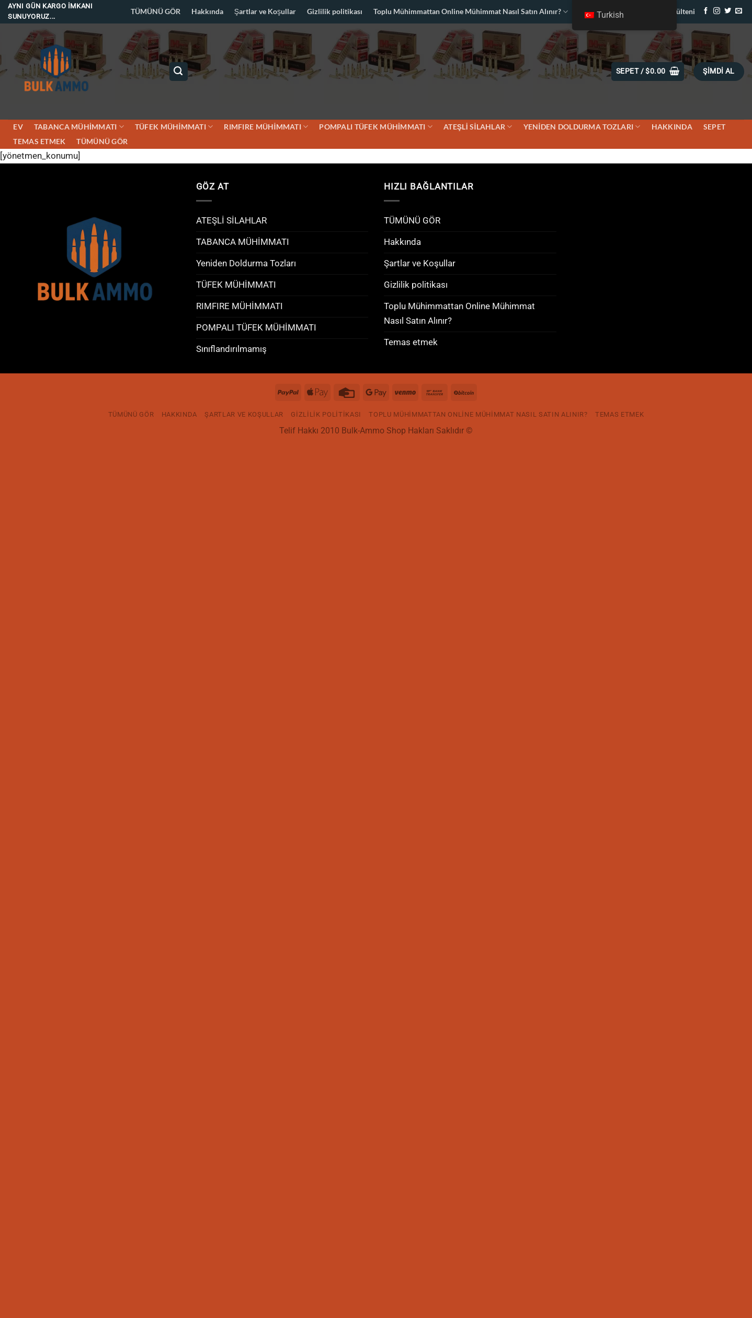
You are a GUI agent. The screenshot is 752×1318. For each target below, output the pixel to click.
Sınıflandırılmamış (231, 349)
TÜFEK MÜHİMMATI (174, 127)
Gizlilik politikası (334, 11)
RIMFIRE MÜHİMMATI (266, 127)
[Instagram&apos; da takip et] (716, 11)
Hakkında (207, 11)
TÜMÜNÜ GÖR (155, 11)
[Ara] (178, 71)
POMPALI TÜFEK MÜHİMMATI (375, 127)
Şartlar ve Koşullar (265, 11)
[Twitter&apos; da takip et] (727, 11)
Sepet (714, 126)
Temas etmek (39, 141)
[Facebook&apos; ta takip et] (705, 11)
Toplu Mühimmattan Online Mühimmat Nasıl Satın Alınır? (470, 12)
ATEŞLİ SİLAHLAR (477, 127)
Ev (18, 126)
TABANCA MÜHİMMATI (79, 127)
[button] (647, 71)
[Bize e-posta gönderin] (738, 11)
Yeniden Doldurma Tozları (582, 127)
